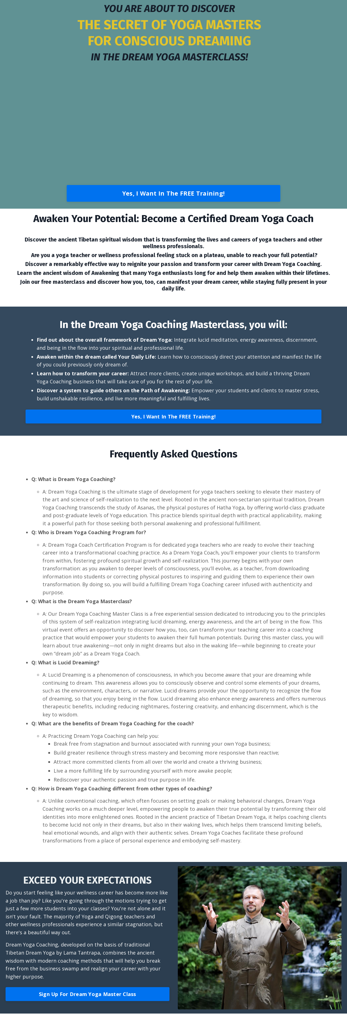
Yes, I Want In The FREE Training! (173, 193)
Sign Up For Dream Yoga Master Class (87, 998)
